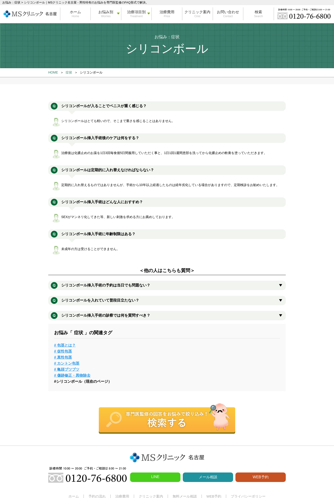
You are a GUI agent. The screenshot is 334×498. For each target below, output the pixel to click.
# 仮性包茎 (63, 351)
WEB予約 (260, 477)
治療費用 (167, 12)
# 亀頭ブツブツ (66, 369)
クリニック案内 (197, 12)
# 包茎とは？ (65, 345)
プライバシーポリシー (248, 496)
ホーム (75, 12)
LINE (155, 477)
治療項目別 (136, 12)
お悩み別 (105, 12)
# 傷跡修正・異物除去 (72, 375)
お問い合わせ (228, 12)
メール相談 (208, 477)
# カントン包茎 (66, 363)
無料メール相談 (185, 496)
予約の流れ (97, 496)
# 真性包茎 (63, 357)
